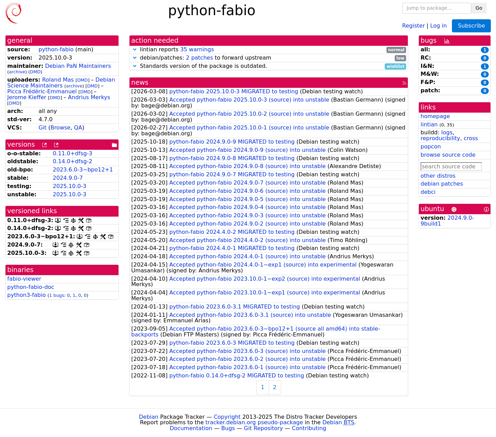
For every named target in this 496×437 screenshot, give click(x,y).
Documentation (191, 428)
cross (471, 138)
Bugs (228, 428)
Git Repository (263, 428)
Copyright (227, 417)
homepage (435, 116)
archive (17, 71)
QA (78, 127)
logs (447, 132)
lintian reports (268, 50)
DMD (35, 71)
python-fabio (56, 49)
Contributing (309, 428)
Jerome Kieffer (26, 97)
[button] (134, 49)
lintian (429, 124)
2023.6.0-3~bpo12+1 (83, 169)
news (139, 82)
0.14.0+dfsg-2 (72, 161)
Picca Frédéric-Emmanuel (42, 91)
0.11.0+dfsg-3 (72, 153)
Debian (148, 417)
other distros (438, 176)
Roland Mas (58, 79)
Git (42, 127)
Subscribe (471, 25)
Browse (60, 127)
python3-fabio (26, 295)
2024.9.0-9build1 (447, 221)
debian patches (442, 183)
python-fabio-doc (30, 287)
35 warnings (197, 49)
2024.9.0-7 (68, 178)
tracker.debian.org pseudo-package (254, 422)
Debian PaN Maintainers (78, 66)
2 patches (199, 57)
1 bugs (56, 295)
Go (479, 8)
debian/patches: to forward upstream (268, 58)
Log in (438, 25)
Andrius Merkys (89, 97)
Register (413, 25)
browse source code (448, 155)
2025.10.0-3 (69, 186)
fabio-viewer (24, 278)
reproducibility (440, 138)
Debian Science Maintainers (61, 82)
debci (428, 192)
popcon (431, 146)
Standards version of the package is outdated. (268, 66)
